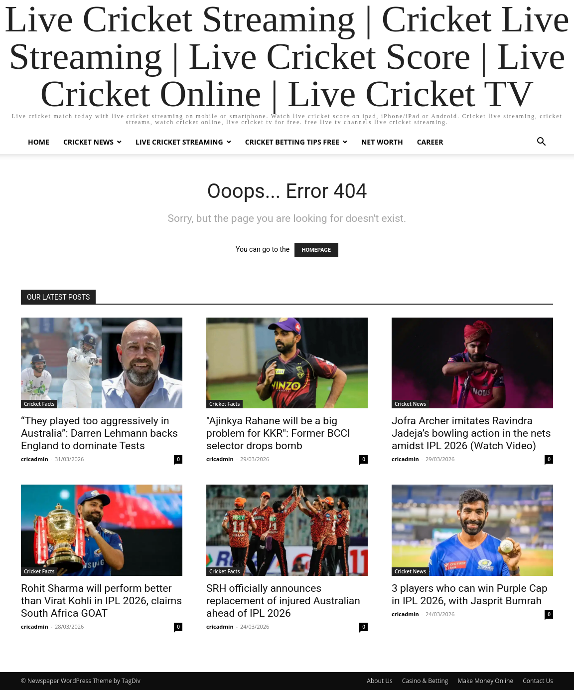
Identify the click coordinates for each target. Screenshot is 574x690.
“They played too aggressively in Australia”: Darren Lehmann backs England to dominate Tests (99, 433)
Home (38, 142)
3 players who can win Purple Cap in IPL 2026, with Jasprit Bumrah (470, 594)
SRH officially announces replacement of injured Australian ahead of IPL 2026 (283, 600)
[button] (541, 143)
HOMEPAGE (316, 250)
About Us (379, 681)
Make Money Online (485, 681)
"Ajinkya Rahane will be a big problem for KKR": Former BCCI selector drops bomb (278, 433)
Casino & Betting (425, 681)
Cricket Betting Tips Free (292, 142)
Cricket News (88, 142)
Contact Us (538, 681)
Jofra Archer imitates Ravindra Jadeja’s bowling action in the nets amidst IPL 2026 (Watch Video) (471, 433)
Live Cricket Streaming (179, 142)
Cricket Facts (39, 403)
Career (430, 142)
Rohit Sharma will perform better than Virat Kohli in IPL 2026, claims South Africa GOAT (101, 600)
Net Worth (382, 142)
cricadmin (34, 459)
